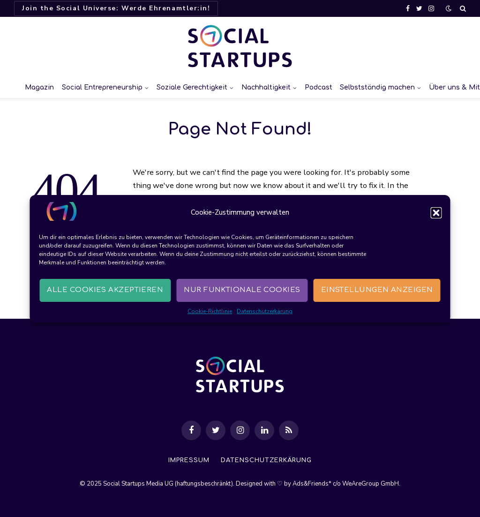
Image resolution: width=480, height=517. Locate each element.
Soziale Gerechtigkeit (192, 87)
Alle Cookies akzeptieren (105, 290)
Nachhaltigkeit (266, 87)
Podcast (318, 87)
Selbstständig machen (377, 87)
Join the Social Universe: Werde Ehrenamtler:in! (116, 8)
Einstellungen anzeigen (377, 290)
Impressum (188, 460)
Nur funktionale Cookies (242, 290)
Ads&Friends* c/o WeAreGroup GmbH (345, 484)
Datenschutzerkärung (264, 311)
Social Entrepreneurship (102, 87)
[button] (436, 212)
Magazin (39, 87)
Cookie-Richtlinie (210, 311)
